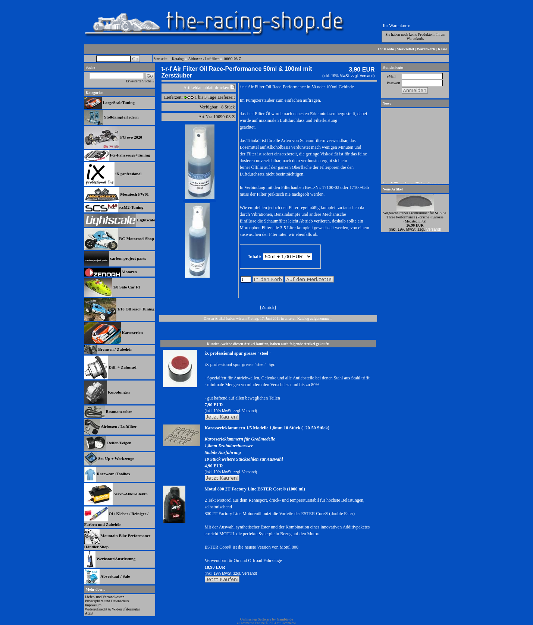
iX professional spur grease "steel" (238, 353)
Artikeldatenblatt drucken (206, 87)
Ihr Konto (386, 49)
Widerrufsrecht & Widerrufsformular (112, 609)
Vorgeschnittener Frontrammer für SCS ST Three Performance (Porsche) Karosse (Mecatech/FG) (415, 217)
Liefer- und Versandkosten (105, 597)
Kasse (442, 49)
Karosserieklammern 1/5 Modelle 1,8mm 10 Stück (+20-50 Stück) (267, 427)
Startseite (160, 59)
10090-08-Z (232, 59)
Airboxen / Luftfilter (203, 59)
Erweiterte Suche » (140, 81)
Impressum (93, 605)
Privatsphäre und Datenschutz (107, 601)
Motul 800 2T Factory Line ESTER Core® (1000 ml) (255, 489)
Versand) (367, 76)
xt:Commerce (286, 623)
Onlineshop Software (256, 619)
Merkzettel (405, 49)
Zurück (268, 307)
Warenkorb (426, 49)
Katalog (178, 59)
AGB (89, 613)
